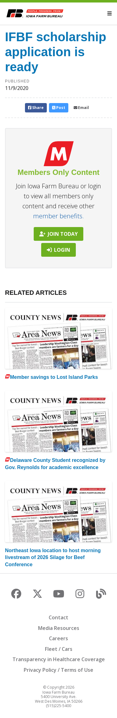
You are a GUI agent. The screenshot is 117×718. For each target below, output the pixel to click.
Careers (58, 638)
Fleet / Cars (58, 649)
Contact (58, 617)
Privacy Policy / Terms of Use (58, 669)
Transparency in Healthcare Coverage (58, 659)
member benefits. (58, 216)
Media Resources (58, 628)
